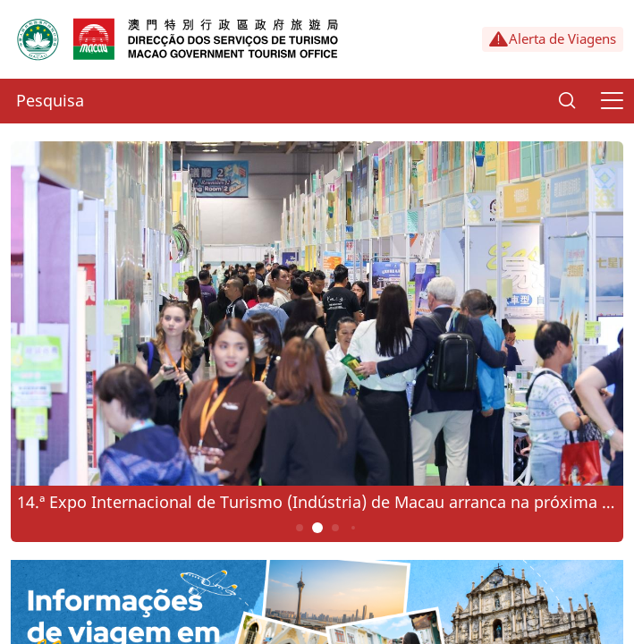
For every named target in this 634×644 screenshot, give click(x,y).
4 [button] (352, 528)
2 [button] (317, 527)
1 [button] (299, 527)
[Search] (567, 101)
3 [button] (335, 527)
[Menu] (611, 101)
